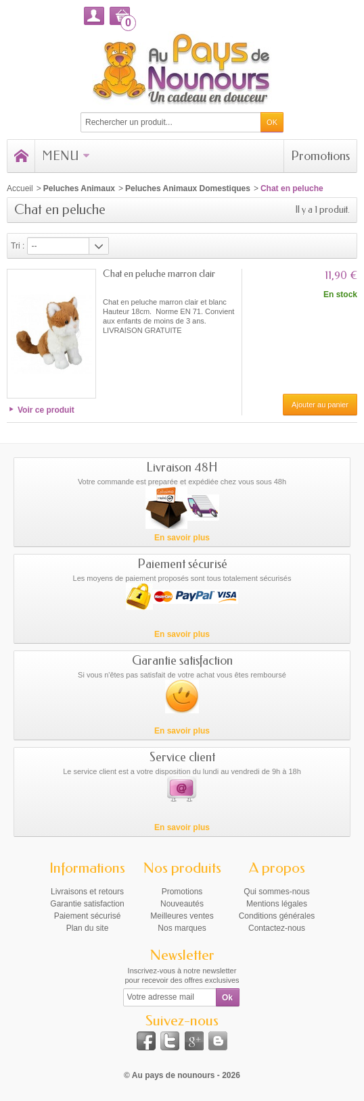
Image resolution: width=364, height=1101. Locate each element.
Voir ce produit (46, 410)
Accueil (20, 188)
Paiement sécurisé (87, 916)
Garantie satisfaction (87, 903)
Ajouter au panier (320, 405)
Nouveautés (182, 903)
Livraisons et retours (87, 891)
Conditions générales (277, 916)
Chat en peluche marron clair (159, 274)
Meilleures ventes (181, 916)
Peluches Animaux (79, 188)
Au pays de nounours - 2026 (186, 1075)
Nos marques (182, 928)
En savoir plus (182, 537)
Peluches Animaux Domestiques (187, 188)
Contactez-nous (276, 928)
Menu (66, 156)
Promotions (320, 156)
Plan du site (87, 928)
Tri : (17, 246)
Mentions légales (276, 903)
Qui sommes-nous (276, 891)
